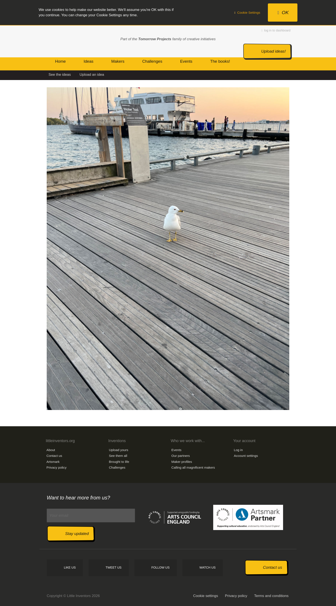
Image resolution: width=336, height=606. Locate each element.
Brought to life (119, 461)
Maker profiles (181, 461)
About (50, 450)
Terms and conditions (271, 596)
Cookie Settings (247, 12)
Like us (70, 567)
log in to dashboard (276, 30)
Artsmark (53, 461)
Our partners (180, 455)
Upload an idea (92, 75)
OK (283, 12)
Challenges (117, 467)
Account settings (246, 455)
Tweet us (114, 567)
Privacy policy (56, 467)
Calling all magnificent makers (193, 467)
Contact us (54, 455)
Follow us (160, 567)
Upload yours (118, 450)
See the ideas (60, 75)
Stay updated (77, 533)
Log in (238, 450)
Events (176, 450)
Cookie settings (205, 596)
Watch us (208, 567)
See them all (118, 455)
